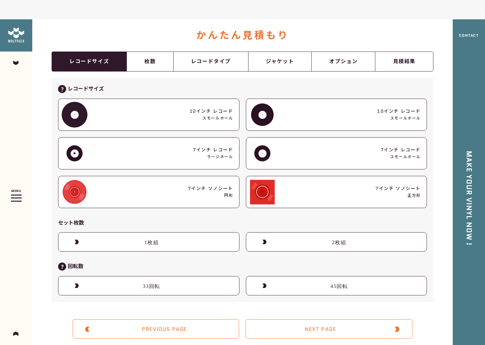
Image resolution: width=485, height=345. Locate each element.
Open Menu (16, 197)
